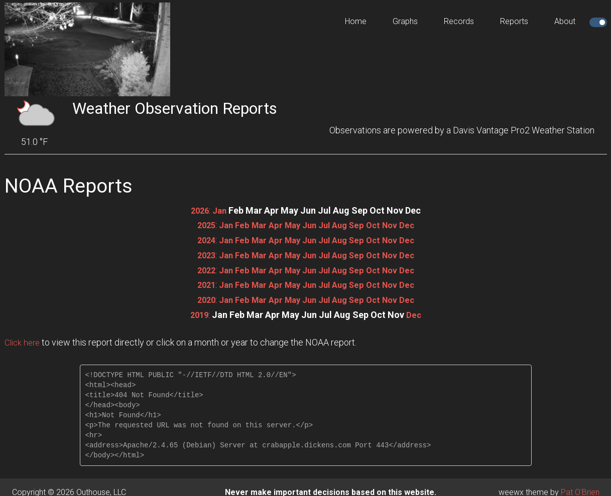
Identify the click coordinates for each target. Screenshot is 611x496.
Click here (24, 340)
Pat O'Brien (580, 489)
